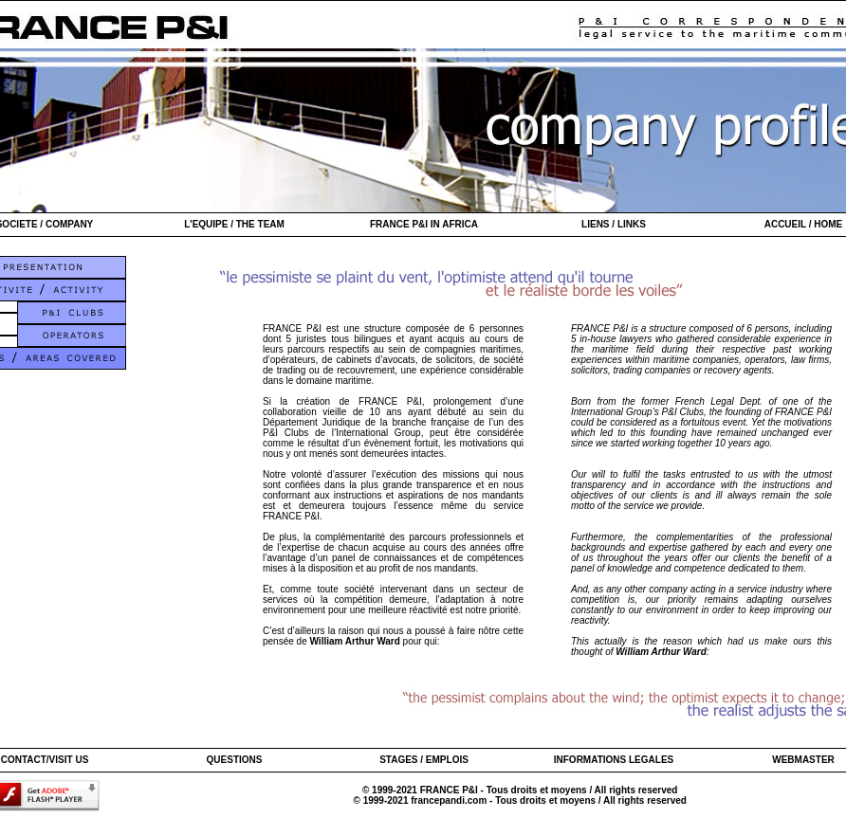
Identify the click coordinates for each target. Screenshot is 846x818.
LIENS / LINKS (613, 224)
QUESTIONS (235, 759)
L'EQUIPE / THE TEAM (234, 224)
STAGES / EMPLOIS (424, 759)
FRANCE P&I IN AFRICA (424, 224)
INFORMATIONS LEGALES (613, 759)
